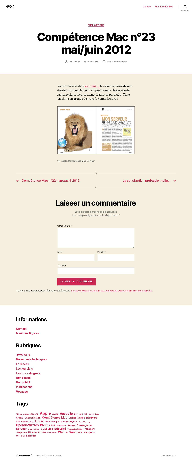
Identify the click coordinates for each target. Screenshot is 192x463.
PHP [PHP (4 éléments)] (53, 425)
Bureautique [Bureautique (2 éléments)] (94, 414)
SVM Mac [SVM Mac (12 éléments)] (47, 428)
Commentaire (64, 226)
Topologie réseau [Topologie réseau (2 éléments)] (74, 429)
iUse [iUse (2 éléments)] (31, 422)
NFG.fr (10, 6)
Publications (96, 25)
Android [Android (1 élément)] (26, 414)
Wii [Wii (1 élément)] (67, 433)
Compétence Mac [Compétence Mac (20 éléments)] (54, 417)
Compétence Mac (77, 161)
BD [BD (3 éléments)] (85, 414)
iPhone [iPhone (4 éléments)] (24, 421)
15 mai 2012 (93, 61)
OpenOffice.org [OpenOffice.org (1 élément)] (84, 422)
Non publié (23, 382)
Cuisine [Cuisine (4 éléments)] (72, 418)
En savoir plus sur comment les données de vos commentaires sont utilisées (111, 290)
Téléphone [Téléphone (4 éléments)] (21, 432)
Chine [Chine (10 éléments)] (19, 417)
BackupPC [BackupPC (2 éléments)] (78, 414)
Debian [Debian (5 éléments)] (81, 417)
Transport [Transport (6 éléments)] (89, 429)
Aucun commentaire (117, 61)
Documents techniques (31, 359)
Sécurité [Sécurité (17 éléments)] (60, 428)
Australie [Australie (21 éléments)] (66, 413)
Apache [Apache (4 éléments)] (34, 414)
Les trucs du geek (28, 373)
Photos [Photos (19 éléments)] (45, 425)
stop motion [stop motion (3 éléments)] (33, 429)
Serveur (91, 161)
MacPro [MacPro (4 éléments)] (64, 421)
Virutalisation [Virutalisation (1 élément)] (52, 433)
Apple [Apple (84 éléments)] (45, 413)
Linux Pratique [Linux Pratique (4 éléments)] (52, 421)
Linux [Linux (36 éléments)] (39, 421)
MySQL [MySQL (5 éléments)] (73, 421)
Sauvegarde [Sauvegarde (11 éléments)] (84, 425)
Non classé (23, 377)
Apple (64, 161)
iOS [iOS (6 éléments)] (18, 421)
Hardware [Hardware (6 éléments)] (91, 417)
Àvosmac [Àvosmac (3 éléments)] (20, 436)
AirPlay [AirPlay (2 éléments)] (19, 414)
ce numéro (92, 86)
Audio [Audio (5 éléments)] (55, 414)
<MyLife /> (23, 355)
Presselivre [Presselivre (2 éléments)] (61, 426)
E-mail (101, 252)
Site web (61, 265)
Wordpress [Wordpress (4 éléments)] (89, 432)
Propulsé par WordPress (48, 455)
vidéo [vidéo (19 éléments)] (42, 432)
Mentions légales (164, 6)
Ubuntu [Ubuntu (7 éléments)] (32, 432)
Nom (60, 252)
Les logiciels (24, 368)
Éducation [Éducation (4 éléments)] (31, 436)
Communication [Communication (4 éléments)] (33, 418)
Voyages (22, 391)
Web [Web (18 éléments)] (61, 432)
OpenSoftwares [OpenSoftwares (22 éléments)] (27, 425)
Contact (147, 6)
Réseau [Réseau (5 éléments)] (71, 425)
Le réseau (22, 364)
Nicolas (76, 61)
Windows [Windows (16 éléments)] (75, 432)
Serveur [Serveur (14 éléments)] (21, 428)
